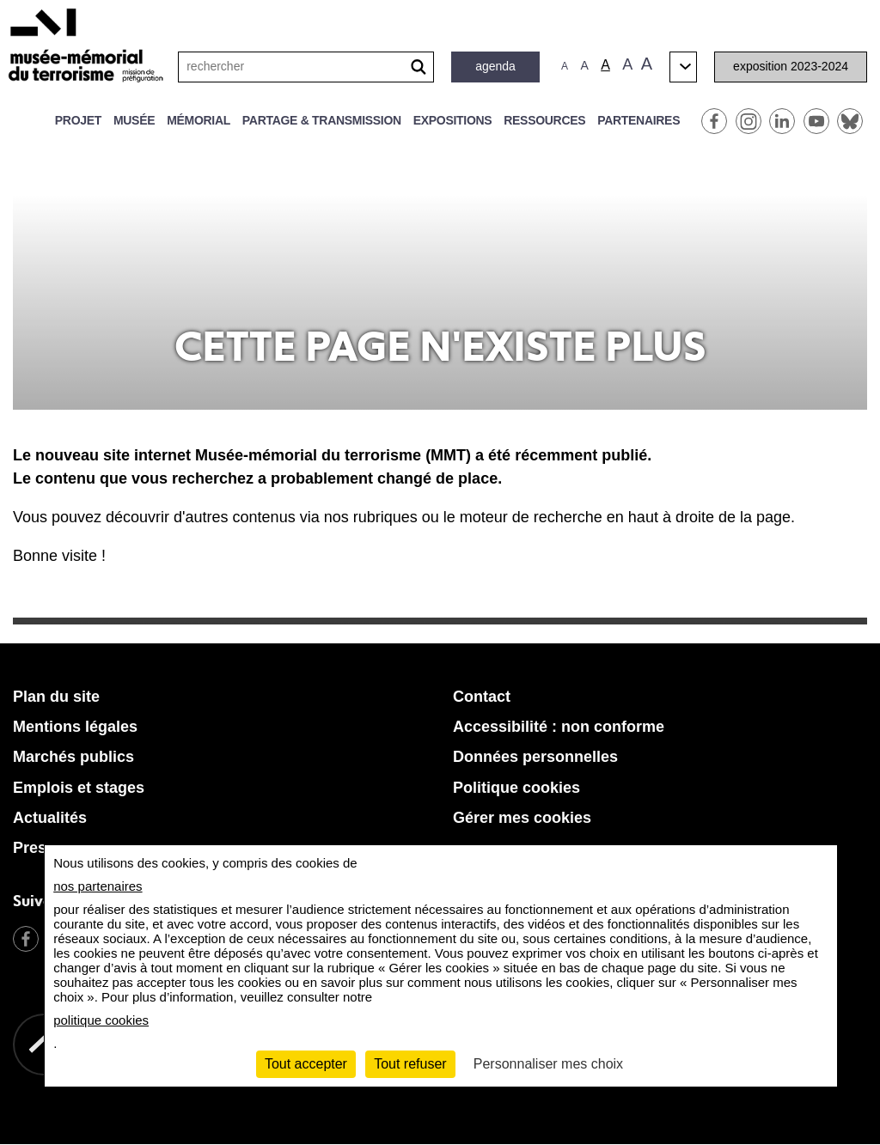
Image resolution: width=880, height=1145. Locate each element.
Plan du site (56, 696)
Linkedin (782, 121)
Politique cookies (516, 787)
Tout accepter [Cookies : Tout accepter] (306, 1064)
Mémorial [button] (198, 120)
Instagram (748, 121)
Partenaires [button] (638, 120)
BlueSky (850, 121)
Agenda (495, 66)
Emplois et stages (78, 787)
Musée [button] (134, 120)
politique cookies (101, 1020)
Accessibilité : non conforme (558, 726)
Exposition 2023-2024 (790, 66)
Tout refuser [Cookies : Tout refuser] (410, 1064)
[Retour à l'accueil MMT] (500, 1094)
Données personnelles (535, 756)
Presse (38, 847)
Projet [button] (78, 120)
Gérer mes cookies (522, 817)
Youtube (816, 121)
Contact (481, 696)
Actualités (50, 817)
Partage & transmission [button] (321, 120)
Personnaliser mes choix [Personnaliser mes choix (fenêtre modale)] (548, 1064)
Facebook (714, 121)
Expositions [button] (452, 120)
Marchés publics (73, 756)
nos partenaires (97, 886)
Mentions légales (75, 726)
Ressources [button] (544, 120)
